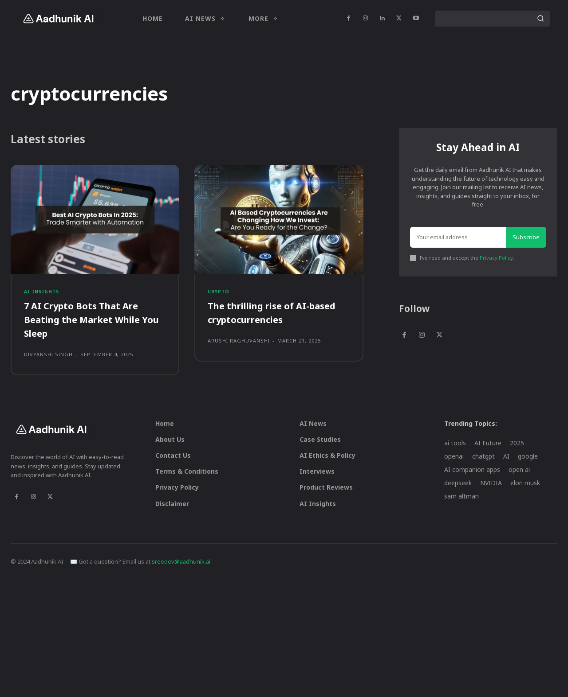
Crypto (219, 295)
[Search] (540, 19)
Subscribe (526, 241)
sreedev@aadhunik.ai (181, 567)
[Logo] (58, 18)
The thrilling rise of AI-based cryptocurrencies (279, 318)
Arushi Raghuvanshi (239, 346)
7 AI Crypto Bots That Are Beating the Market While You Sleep (88, 325)
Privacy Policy (496, 261)
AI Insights (43, 295)
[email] (458, 241)
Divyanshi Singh (48, 360)
